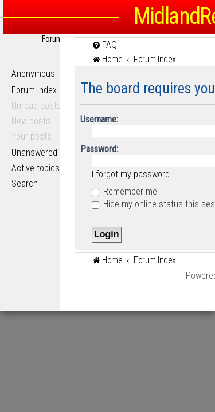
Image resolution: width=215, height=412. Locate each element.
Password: (99, 149)
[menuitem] (104, 44)
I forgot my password (131, 174)
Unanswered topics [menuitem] (47, 152)
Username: (99, 119)
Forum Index (34, 90)
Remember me (124, 191)
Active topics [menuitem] (35, 168)
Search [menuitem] (24, 183)
